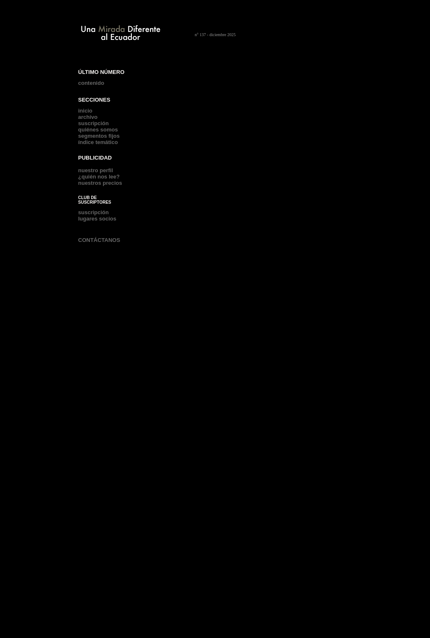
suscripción (93, 123)
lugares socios (97, 218)
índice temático (98, 142)
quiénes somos (98, 129)
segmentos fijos (99, 136)
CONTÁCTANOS (99, 240)
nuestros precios (100, 183)
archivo (87, 117)
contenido (91, 83)
